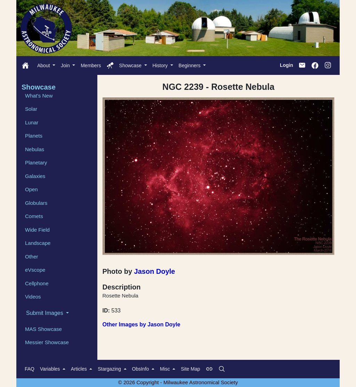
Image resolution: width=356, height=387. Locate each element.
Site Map (190, 369)
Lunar (31, 122)
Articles (79, 369)
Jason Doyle (154, 271)
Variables (50, 369)
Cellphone (37, 283)
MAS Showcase (43, 329)
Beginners (190, 65)
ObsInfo (141, 369)
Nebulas (34, 149)
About (44, 65)
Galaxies (35, 176)
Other (31, 257)
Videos (33, 297)
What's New (39, 96)
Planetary (36, 162)
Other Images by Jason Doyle (141, 324)
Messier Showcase (47, 342)
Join (66, 65)
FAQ (29, 369)
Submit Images (45, 313)
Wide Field (37, 230)
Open (31, 189)
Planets (33, 136)
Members (91, 65)
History (161, 65)
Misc (165, 369)
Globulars (36, 203)
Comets (34, 216)
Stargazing (110, 369)
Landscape (37, 243)
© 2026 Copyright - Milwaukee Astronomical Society (178, 382)
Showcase (131, 65)
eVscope (35, 270)
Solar (31, 109)
